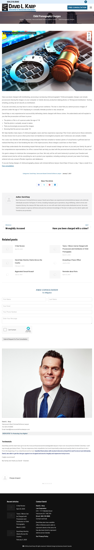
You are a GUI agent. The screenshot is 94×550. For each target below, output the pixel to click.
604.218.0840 (13, 2)
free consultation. (8, 166)
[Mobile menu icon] (91, 7)
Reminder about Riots (70, 271)
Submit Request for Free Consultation (15, 339)
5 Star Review (20, 246)
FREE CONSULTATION (77, 7)
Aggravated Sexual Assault (24, 271)
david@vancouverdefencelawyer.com (18, 429)
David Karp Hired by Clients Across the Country (28, 261)
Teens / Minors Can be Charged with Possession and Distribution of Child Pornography (75, 249)
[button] (43, 483)
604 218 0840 (8, 427)
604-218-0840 (45, 516)
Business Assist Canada (65, 546)
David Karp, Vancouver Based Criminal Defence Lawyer (19, 33)
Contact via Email (41, 519)
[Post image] (7, 249)
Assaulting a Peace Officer (72, 260)
